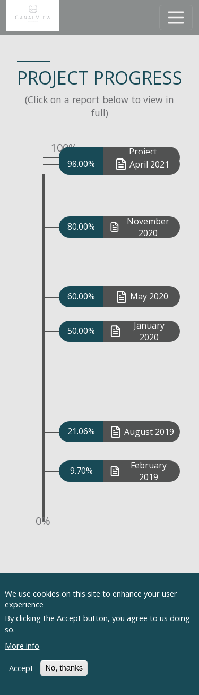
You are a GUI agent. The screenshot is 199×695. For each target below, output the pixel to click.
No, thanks (64, 677)
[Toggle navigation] (176, 17)
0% (43, 521)
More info (22, 654)
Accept (21, 677)
